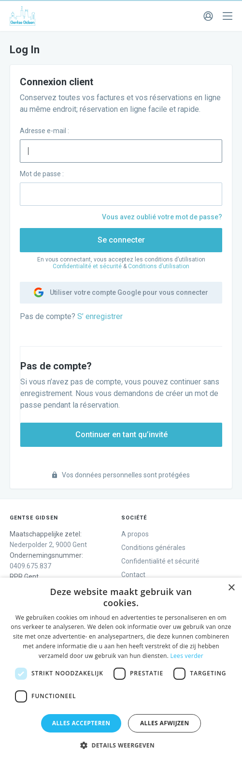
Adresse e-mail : (44, 131)
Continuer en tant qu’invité (121, 434)
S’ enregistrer (100, 316)
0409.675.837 (30, 566)
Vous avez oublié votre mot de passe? (162, 217)
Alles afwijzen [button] (164, 723)
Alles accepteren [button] (81, 723)
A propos (135, 534)
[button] (121, 745)
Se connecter (121, 239)
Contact (133, 575)
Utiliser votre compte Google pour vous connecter (121, 292)
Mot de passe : (42, 174)
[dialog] (121, 670)
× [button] (231, 588)
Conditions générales (153, 547)
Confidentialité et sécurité (87, 266)
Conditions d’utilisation (158, 266)
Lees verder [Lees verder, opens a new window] (187, 656)
